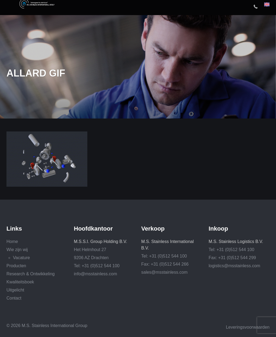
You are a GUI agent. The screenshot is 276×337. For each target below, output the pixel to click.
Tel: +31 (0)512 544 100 (96, 265)
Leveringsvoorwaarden (248, 327)
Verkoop (153, 228)
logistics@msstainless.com (234, 265)
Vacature (21, 257)
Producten (16, 265)
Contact (13, 298)
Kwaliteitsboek (20, 282)
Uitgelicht (15, 290)
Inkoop (218, 228)
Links (14, 228)
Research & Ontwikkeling (30, 274)
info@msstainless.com (95, 274)
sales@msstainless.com (164, 272)
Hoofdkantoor (93, 228)
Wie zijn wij (17, 249)
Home (12, 241)
